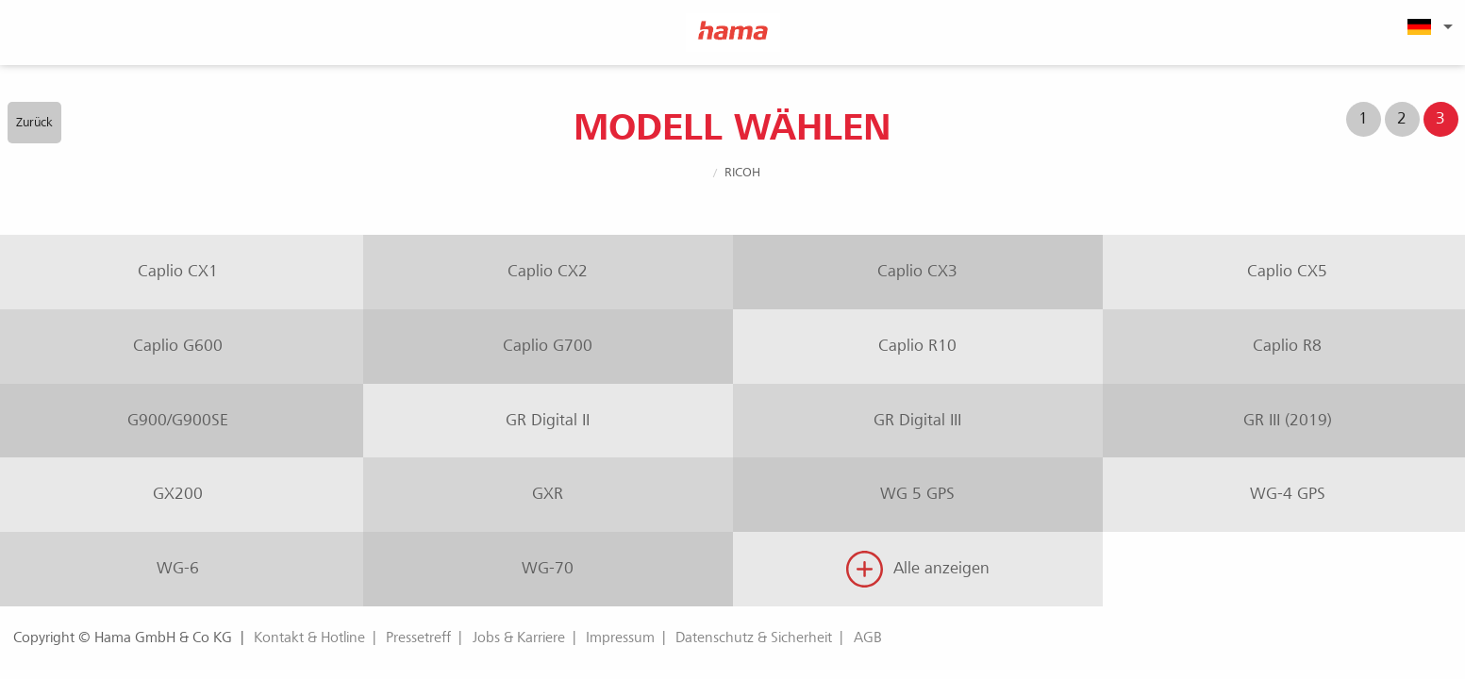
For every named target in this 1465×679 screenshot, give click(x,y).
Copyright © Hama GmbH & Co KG (122, 637)
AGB (868, 637)
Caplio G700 (547, 346)
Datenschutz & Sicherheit (753, 637)
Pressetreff (418, 637)
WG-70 (548, 568)
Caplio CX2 (548, 271)
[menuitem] (1427, 26)
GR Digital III (917, 420)
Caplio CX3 (917, 271)
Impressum (620, 637)
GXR (547, 494)
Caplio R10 (917, 346)
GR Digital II (548, 420)
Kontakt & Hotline (309, 637)
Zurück (34, 122)
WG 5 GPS (917, 494)
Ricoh (742, 172)
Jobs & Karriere (519, 637)
